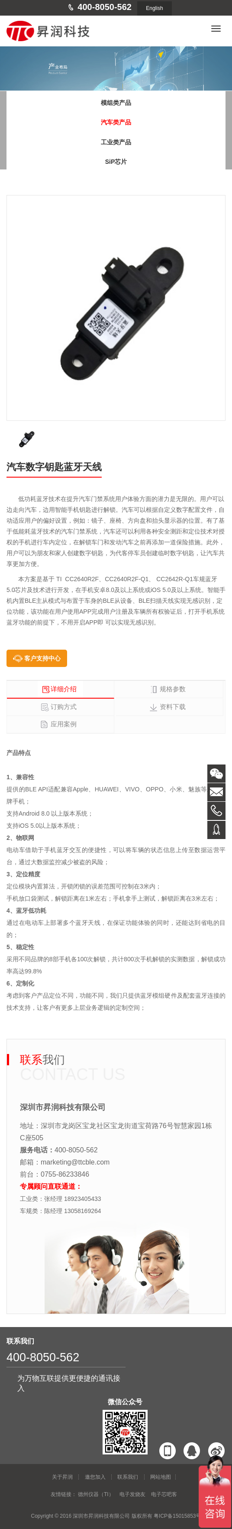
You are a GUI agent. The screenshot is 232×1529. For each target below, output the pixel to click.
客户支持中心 (42, 658)
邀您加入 (95, 1477)
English (154, 8)
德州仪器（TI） (96, 1494)
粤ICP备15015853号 (177, 1516)
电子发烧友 (132, 1494)
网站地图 (160, 1477)
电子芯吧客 (164, 1494)
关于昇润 (62, 1477)
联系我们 (127, 1477)
